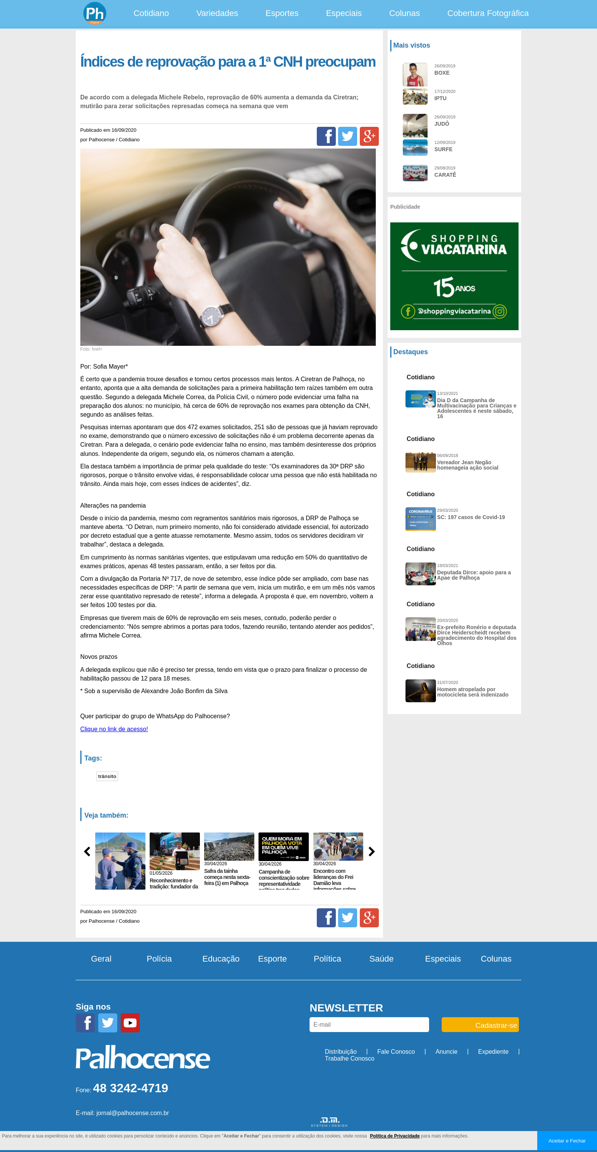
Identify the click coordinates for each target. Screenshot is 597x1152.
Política (327, 958)
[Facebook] (326, 136)
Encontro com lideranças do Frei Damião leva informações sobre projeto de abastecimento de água (334, 889)
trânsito (107, 776)
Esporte (272, 958)
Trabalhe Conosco (349, 1058)
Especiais (344, 13)
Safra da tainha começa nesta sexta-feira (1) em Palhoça (227, 877)
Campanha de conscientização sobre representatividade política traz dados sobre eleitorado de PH (284, 887)
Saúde (381, 958)
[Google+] (369, 136)
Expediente (493, 1051)
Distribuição (341, 1051)
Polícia (159, 958)
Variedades (217, 13)
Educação (221, 958)
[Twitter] (347, 136)
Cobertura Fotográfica (488, 13)
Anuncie (447, 1051)
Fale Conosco (396, 1051)
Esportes (281, 13)
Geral (101, 958)
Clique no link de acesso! (114, 729)
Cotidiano (151, 13)
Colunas (404, 13)
